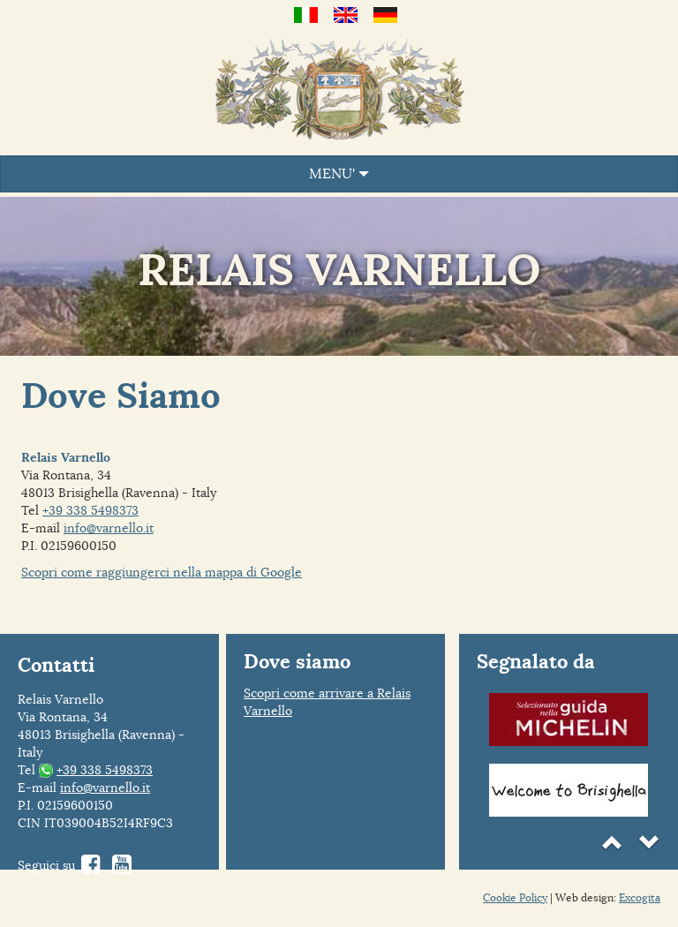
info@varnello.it (109, 528)
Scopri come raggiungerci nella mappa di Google (161, 572)
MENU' (339, 174)
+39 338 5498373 (90, 510)
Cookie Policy (515, 897)
